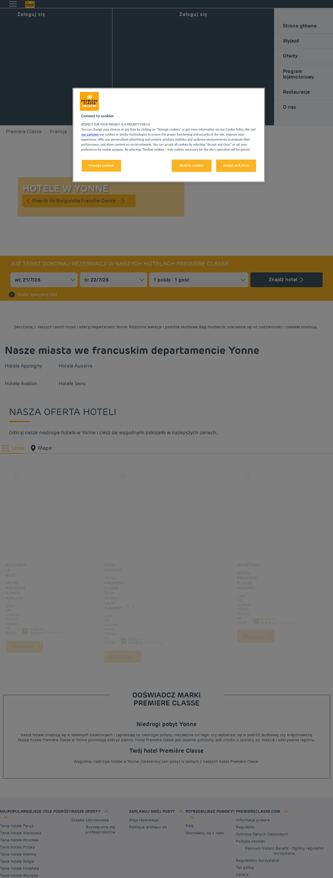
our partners (90, 134)
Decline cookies (192, 165)
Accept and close (236, 165)
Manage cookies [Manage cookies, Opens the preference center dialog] (101, 165)
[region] (169, 135)
